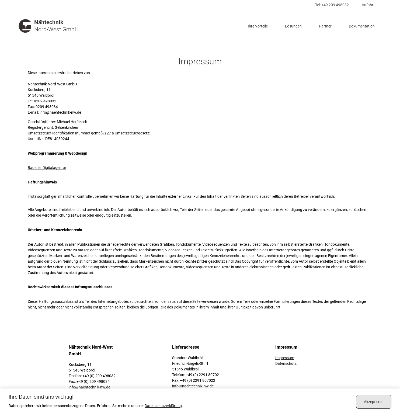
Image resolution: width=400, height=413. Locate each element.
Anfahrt (368, 5)
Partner (325, 26)
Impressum (284, 358)
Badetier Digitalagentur (47, 167)
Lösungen (293, 26)
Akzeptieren (374, 402)
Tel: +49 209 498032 (332, 5)
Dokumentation (362, 26)
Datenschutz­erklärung (163, 406)
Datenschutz (286, 363)
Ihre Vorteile (258, 26)
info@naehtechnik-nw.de (89, 387)
